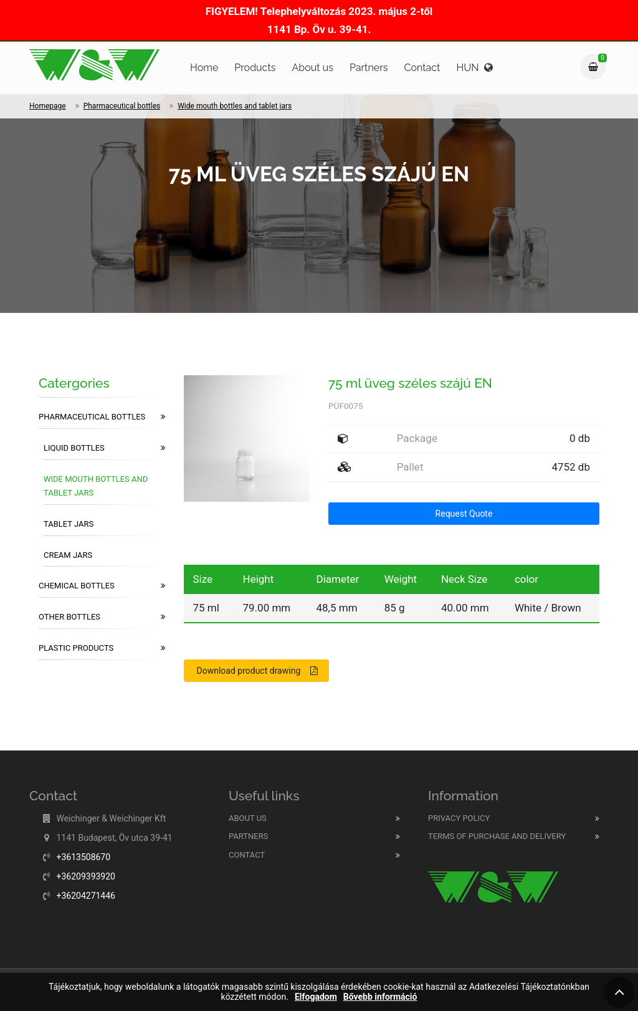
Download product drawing (257, 670)
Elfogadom (316, 997)
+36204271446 (85, 896)
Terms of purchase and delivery (497, 836)
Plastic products (102, 648)
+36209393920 (85, 876)
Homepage (47, 106)
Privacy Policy (459, 818)
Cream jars (68, 555)
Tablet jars (68, 524)
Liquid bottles (104, 448)
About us (312, 68)
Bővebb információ (380, 997)
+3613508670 (83, 857)
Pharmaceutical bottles (122, 106)
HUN (474, 68)
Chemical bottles (102, 586)
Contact (422, 68)
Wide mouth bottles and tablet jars (235, 106)
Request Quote (464, 514)
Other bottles (102, 617)
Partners (369, 68)
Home (204, 68)
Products (254, 68)
